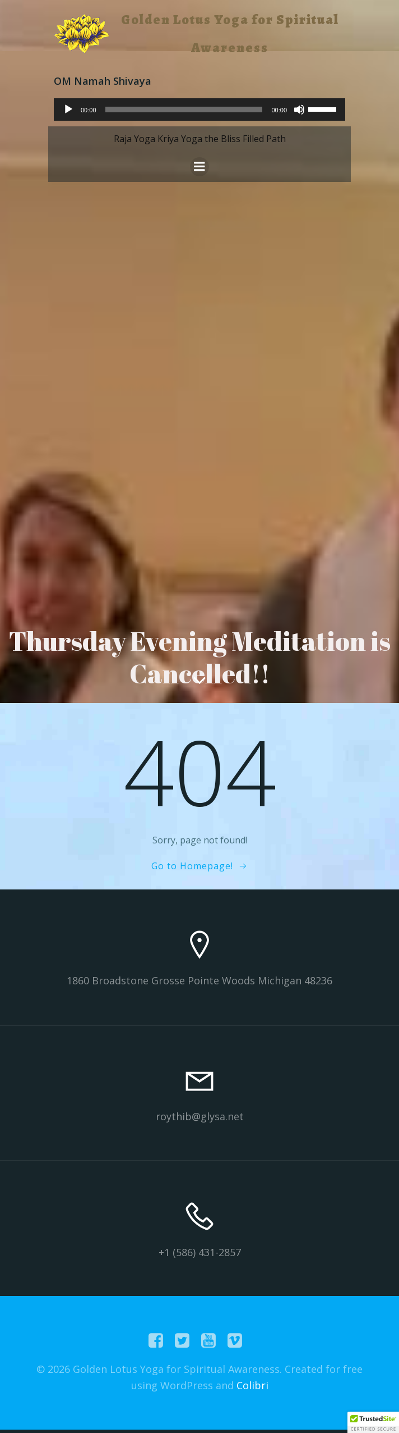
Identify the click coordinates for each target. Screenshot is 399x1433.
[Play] (68, 109)
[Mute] (299, 109)
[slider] (184, 109)
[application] (199, 109)
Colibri (252, 1385)
